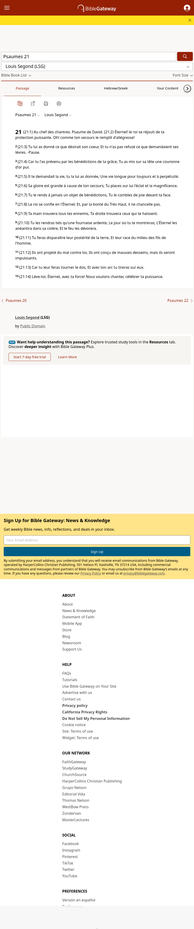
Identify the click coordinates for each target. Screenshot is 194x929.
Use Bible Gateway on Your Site (89, 686)
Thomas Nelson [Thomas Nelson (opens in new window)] (75, 800)
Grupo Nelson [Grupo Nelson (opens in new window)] (74, 787)
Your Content (91, 88)
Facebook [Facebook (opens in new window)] (70, 843)
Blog (66, 636)
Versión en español (78, 900)
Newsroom (71, 642)
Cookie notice (74, 724)
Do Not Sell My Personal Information (96, 718)
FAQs (66, 673)
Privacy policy (75, 705)
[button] (187, 8)
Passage (11, 88)
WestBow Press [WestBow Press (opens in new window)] (75, 806)
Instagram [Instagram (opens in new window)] (71, 850)
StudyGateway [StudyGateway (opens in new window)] (74, 768)
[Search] (185, 56)
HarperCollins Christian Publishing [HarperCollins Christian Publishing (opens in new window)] (92, 781)
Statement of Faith (78, 616)
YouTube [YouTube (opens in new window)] (69, 875)
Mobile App (72, 623)
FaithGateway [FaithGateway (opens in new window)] (74, 761)
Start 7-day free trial (29, 356)
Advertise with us (77, 692)
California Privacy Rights (85, 712)
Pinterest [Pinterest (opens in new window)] (70, 856)
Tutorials (69, 679)
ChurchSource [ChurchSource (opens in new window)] (74, 774)
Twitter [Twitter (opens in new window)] (68, 869)
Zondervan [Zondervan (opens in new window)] (71, 813)
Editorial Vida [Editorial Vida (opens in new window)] (73, 794)
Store (67, 629)
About (67, 604)
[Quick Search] (88, 56)
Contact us (71, 699)
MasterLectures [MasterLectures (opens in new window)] (75, 819)
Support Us (72, 649)
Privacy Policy (90, 573)
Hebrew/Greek (61, 88)
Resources (34, 88)
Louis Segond (27, 317)
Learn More (67, 356)
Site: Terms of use (77, 731)
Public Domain (32, 326)
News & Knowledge (79, 610)
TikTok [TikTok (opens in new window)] (67, 863)
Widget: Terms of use (80, 737)
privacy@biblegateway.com (144, 573)
